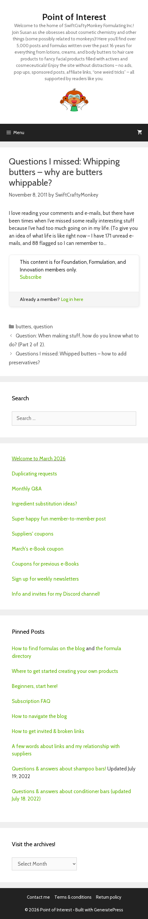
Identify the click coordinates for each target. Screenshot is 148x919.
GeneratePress (108, 910)
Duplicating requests (34, 474)
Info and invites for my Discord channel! (56, 594)
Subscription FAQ (31, 701)
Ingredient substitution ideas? (44, 504)
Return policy (108, 897)
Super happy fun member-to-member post (59, 519)
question (43, 327)
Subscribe (30, 277)
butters (23, 327)
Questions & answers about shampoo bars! (59, 769)
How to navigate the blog (39, 716)
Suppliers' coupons (32, 534)
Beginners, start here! (35, 686)
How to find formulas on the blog (48, 648)
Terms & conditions (73, 897)
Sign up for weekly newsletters (45, 579)
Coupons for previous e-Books (45, 564)
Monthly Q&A (27, 489)
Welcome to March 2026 (39, 459)
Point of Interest (74, 16)
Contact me (38, 897)
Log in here (72, 299)
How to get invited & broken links (48, 731)
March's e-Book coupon (38, 549)
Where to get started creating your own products (65, 671)
